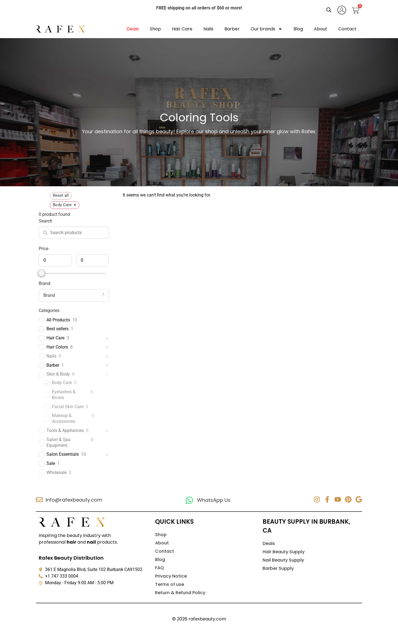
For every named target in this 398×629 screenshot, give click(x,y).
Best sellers (57, 328)
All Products (58, 320)
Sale (50, 463)
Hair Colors (57, 347)
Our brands (266, 29)
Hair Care (182, 29)
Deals (133, 29)
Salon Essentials (62, 454)
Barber (232, 29)
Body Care (62, 382)
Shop (155, 29)
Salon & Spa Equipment (58, 442)
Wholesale (56, 472)
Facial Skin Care (67, 406)
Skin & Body (58, 374)
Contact (347, 29)
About (320, 29)
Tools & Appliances (65, 430)
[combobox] (74, 295)
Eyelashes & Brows (63, 394)
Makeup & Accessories (63, 418)
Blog (298, 29)
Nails (208, 29)
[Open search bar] (329, 9)
